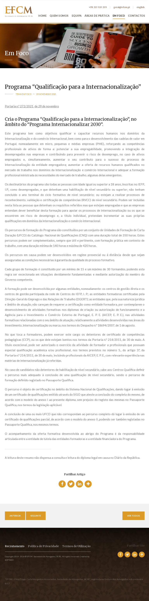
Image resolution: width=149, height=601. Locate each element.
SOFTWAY (9, 560)
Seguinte (35, 515)
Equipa (77, 15)
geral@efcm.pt (121, 7)
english (141, 7)
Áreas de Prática (97, 15)
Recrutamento (14, 546)
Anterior (15, 515)
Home (42, 15)
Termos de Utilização (76, 546)
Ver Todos (133, 515)
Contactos (136, 15)
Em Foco (119, 15)
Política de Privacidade (43, 546)
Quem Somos (59, 15)
